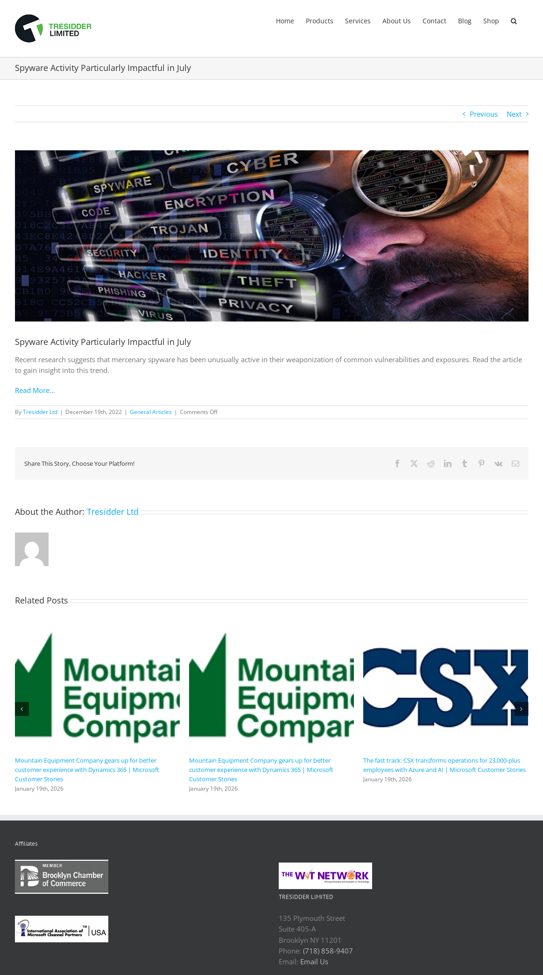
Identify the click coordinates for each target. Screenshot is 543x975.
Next (514, 114)
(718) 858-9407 (328, 950)
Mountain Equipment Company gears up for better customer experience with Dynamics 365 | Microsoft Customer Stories (87, 769)
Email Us (314, 961)
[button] (514, 20)
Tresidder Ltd (40, 412)
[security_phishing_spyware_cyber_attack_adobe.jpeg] (272, 236)
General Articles (151, 412)
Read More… (35, 390)
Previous (484, 114)
